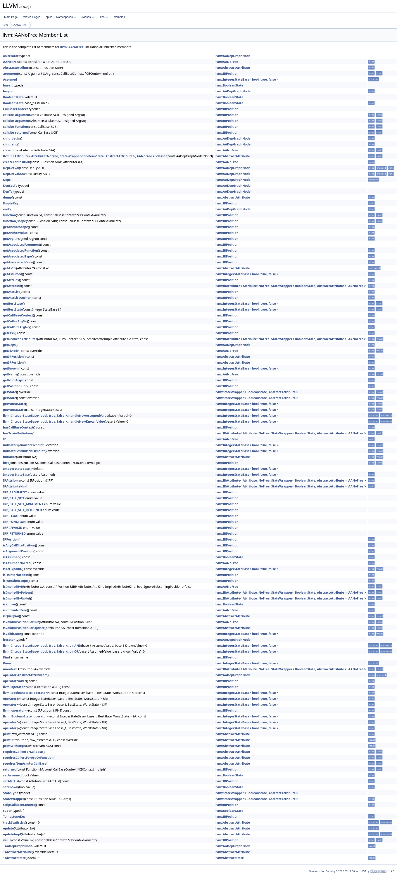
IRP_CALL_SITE (13, 498)
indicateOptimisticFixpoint (23, 445)
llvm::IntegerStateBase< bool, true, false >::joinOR (41, 651)
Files (103, 17)
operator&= (12, 698)
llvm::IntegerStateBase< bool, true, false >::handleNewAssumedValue (55, 415)
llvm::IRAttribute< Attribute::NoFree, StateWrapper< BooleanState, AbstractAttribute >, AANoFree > (290, 286)
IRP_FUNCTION (14, 522)
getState (9, 392)
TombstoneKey (14, 816)
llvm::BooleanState (229, 85)
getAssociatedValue (18, 262)
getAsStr (9, 268)
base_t (8, 85)
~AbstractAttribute (17, 852)
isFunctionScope (15, 581)
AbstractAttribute (16, 68)
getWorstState (14, 404)
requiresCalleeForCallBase (23, 752)
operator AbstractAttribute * (25, 675)
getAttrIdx (11, 280)
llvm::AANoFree (72, 47)
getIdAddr (11, 351)
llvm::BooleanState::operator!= (26, 693)
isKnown (9, 604)
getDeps (9, 345)
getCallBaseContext (18, 315)
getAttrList (11, 292)
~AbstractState (14, 858)
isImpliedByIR (13, 586)
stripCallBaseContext (19, 805)
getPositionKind (15, 386)
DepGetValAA (13, 174)
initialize (9, 457)
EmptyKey (10, 203)
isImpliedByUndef (16, 598)
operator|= (11, 728)
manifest (10, 669)
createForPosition (16, 162)
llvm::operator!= (15, 687)
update (8, 828)
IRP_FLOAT (11, 516)
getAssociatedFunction (20, 250)
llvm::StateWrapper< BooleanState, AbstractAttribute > (256, 392)
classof (8, 150)
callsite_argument (16, 115)
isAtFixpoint (12, 569)
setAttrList (11, 781)
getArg (8, 239)
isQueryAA (11, 616)
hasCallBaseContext (18, 427)
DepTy (7, 191)
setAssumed (12, 775)
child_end (10, 144)
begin (7, 91)
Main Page (11, 17)
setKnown (10, 787)
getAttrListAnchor (17, 297)
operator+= (11, 704)
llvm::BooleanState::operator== (26, 716)
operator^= (11, 722)
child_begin (11, 138)
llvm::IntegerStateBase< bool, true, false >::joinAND (42, 645)
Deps (6, 180)
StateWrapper (13, 799)
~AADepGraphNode (18, 846)
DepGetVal (11, 168)
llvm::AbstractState (229, 858)
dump (7, 197)
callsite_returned (16, 132)
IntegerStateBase (16, 469)
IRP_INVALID (12, 527)
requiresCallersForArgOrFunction (28, 757)
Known (8, 663)
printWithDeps (14, 746)
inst (6, 463)
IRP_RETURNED (14, 533)
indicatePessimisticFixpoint (24, 451)
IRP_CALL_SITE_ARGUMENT (23, 504)
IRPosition (11, 539)
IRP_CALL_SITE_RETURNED (22, 510)
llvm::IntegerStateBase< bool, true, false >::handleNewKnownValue (54, 421)
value (7, 840)
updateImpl (12, 834)
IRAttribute (11, 480)
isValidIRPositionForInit (21, 622)
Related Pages (31, 17)
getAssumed (12, 274)
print (6, 734)
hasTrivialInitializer (17, 433)
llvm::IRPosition (226, 73)
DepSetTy (10, 185)
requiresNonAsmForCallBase (25, 763)
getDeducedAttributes (20, 339)
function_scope (14, 221)
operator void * (14, 681)
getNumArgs (12, 380)
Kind (6, 657)
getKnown (11, 368)
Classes (87, 17)
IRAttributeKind (15, 486)
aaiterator (11, 56)
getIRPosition (13, 356)
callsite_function (15, 126)
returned (10, 769)
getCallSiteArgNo (16, 327)
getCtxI (8, 333)
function (9, 215)
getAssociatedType (17, 256)
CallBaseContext (15, 109)
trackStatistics (14, 822)
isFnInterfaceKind (16, 575)
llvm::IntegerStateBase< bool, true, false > (246, 79)
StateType (10, 793)
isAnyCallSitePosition (19, 545)
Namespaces (66, 17)
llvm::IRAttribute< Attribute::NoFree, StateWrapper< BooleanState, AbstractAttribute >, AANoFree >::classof (85, 156)
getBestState (13, 303)
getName (10, 374)
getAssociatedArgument (21, 244)
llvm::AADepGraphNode (232, 56)
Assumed (10, 79)
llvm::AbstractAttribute (232, 68)
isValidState (12, 634)
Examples (118, 17)
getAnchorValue (15, 233)
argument (10, 73)
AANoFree (20, 25)
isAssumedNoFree (16, 563)
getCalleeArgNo (15, 321)
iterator (9, 640)
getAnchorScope (15, 227)
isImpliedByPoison (17, 592)
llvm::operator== (15, 710)
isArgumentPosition (18, 551)
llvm (5, 25)
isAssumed (11, 557)
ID (5, 439)
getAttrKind (12, 286)
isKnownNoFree (15, 610)
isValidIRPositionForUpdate (24, 628)
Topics (48, 17)
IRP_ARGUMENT (15, 492)
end (6, 209)
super (7, 811)
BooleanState (13, 97)
